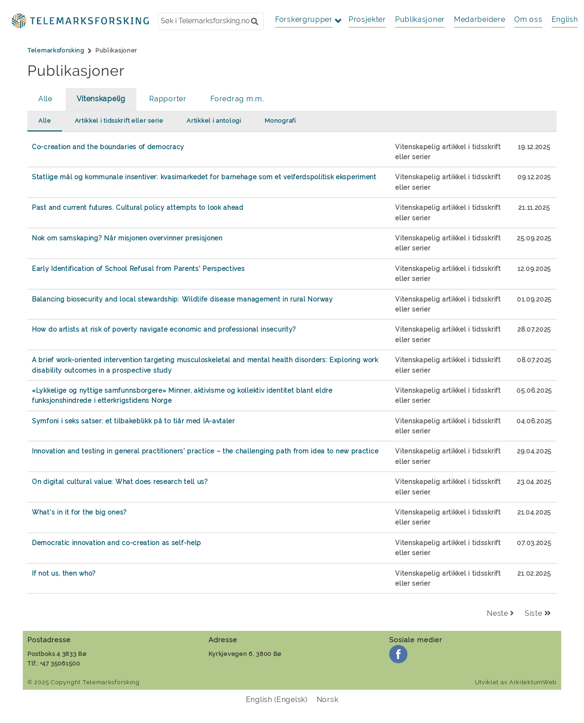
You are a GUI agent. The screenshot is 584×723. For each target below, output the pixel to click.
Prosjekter (367, 19)
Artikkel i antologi (214, 120)
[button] (254, 21)
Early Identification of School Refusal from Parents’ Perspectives (138, 268)
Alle (45, 98)
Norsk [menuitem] (328, 699)
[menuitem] (565, 19)
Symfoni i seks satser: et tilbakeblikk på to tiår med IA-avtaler (133, 421)
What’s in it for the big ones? (79, 512)
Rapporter (167, 98)
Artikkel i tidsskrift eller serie (119, 120)
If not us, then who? (64, 573)
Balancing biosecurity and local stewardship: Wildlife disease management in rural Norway (182, 299)
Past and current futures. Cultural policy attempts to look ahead (138, 207)
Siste (538, 613)
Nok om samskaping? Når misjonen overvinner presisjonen (127, 238)
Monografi (280, 120)
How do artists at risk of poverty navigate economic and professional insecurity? (164, 329)
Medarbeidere (479, 19)
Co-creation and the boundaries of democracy (108, 147)
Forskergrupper (304, 19)
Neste (500, 613)
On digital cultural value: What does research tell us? (120, 481)
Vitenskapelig (101, 98)
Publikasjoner (420, 19)
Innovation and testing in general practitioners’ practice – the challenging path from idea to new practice (205, 451)
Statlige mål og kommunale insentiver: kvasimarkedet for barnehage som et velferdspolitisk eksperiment (204, 177)
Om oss (528, 19)
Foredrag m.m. (237, 98)
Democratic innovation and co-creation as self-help (116, 542)
